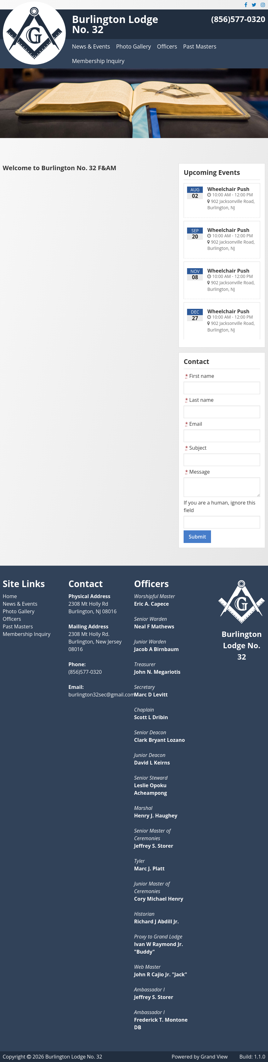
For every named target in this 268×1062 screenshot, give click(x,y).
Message (197, 471)
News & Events (91, 46)
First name (199, 375)
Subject (195, 447)
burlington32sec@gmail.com (101, 694)
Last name (199, 399)
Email (193, 423)
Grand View (214, 1056)
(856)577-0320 (238, 19)
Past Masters (199, 46)
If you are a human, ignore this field (219, 506)
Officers (167, 46)
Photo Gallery (133, 46)
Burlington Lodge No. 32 (115, 24)
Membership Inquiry (98, 61)
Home (10, 596)
